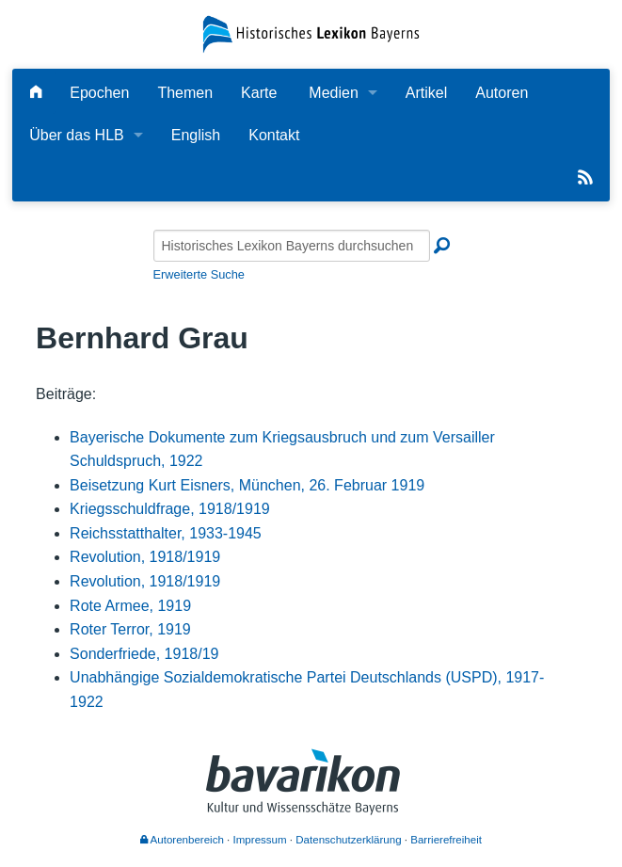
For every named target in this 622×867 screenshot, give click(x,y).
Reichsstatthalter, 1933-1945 (166, 533)
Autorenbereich (182, 839)
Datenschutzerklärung (348, 839)
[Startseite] (311, 33)
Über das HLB (76, 135)
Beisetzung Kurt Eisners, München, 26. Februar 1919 (247, 485)
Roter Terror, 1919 (130, 629)
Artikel (426, 93)
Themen (185, 93)
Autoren (501, 93)
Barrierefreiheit (446, 839)
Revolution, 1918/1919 (145, 557)
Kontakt (273, 135)
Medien (333, 93)
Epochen (99, 93)
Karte (259, 93)
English (195, 135)
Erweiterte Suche (199, 274)
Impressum (260, 839)
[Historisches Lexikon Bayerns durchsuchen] (291, 246)
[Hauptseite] (36, 93)
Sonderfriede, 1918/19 (144, 654)
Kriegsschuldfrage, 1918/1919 (170, 509)
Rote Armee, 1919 (130, 606)
